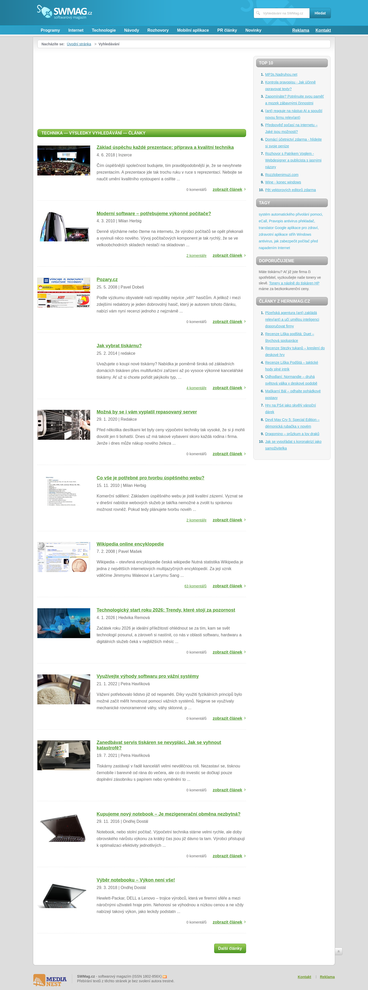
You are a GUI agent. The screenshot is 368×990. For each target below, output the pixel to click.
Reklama (300, 30)
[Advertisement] (141, 87)
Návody (131, 30)
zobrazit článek (227, 189)
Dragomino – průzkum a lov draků (292, 434)
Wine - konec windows (283, 182)
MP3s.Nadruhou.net (281, 74)
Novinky (253, 30)
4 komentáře (197, 388)
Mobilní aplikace (193, 30)
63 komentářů (196, 586)
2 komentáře (197, 255)
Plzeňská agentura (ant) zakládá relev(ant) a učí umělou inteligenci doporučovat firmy (292, 319)
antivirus (290, 221)
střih (292, 234)
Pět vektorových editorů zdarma (290, 190)
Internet (75, 30)
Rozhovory (158, 30)
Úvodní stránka (79, 44)
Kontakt (323, 30)
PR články (227, 30)
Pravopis (276, 221)
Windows (304, 234)
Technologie (104, 30)
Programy (50, 30)
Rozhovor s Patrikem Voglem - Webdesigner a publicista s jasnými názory (293, 160)
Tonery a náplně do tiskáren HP (294, 283)
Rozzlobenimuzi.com (281, 175)
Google (280, 228)
